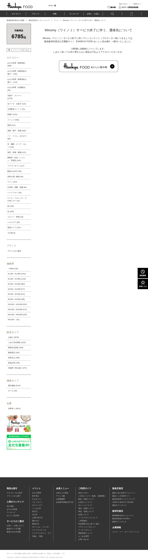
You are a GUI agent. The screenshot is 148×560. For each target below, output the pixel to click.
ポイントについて (85, 505)
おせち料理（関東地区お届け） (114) (17, 80)
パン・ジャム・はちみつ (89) (17, 137)
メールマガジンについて (88, 518)
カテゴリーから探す (14, 493)
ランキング (74, 14)
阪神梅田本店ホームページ (122, 515)
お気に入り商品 (62, 493)
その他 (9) (11, 233)
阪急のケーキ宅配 (14, 529)
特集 (55, 14)
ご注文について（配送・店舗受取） (92, 496)
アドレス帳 (60, 496)
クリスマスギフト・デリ (41, 533)
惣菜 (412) (11, 125)
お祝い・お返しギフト (15, 526)
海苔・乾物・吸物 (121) (16, 152)
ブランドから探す (14, 496)
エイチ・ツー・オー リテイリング (125, 532)
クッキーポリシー (85, 530)
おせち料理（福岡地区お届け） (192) (17, 72)
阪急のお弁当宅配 (14, 532)
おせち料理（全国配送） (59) (17, 88)
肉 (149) (10, 206)
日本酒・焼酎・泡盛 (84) (17, 187)
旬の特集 (10, 506)
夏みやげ (35, 521)
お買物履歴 (60, 499)
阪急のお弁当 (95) (14, 171)
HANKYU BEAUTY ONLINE (122, 502)
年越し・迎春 (37, 536)
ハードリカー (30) (14, 193)
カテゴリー (16, 14)
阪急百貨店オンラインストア (39, 20)
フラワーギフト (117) (15, 166)
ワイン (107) (12, 182)
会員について (83, 515)
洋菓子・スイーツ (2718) (14, 97)
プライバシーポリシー (87, 527)
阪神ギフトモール (119, 522)
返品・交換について (86, 508)
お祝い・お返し (93, 14)
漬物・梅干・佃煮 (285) (16, 131)
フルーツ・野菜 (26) (15, 217)
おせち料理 (36, 493)
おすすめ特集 (12, 509)
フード (56, 20)
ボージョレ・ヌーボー (41, 527)
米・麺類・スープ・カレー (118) (17, 145)
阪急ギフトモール (119, 505)
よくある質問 (83, 536)
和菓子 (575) (12, 114)
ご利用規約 (82, 521)
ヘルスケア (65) (13, 222)
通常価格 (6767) (14, 386)
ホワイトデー (37, 505)
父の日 (34, 515)
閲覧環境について (85, 533)
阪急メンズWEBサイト (121, 496)
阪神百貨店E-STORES (121, 519)
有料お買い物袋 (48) (15, 177)
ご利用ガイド (136, 4)
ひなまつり (36, 499)
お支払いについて (85, 502)
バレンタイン (37, 502)
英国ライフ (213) (14, 228)
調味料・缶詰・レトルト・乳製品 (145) (16, 159)
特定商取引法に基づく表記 (88, 524)
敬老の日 (35, 524)
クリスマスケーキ (39, 530)
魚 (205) (10, 211)
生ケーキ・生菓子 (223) (16, 104)
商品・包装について (86, 511)
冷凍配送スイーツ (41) (16, 109)
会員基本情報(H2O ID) (64, 502)
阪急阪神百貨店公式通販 (15, 20)
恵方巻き (35, 496)
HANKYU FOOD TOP (20, 6)
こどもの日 (36, 508)
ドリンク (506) (13, 120)
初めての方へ (123, 4)
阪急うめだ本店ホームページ (123, 493)
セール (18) (12, 391)
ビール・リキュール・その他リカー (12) (17, 199)
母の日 (34, 511)
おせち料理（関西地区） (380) (17, 64)
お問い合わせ (83, 539)
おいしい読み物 (13, 515)
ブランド (35, 14)
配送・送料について (86, 499)
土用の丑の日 (37, 518)
